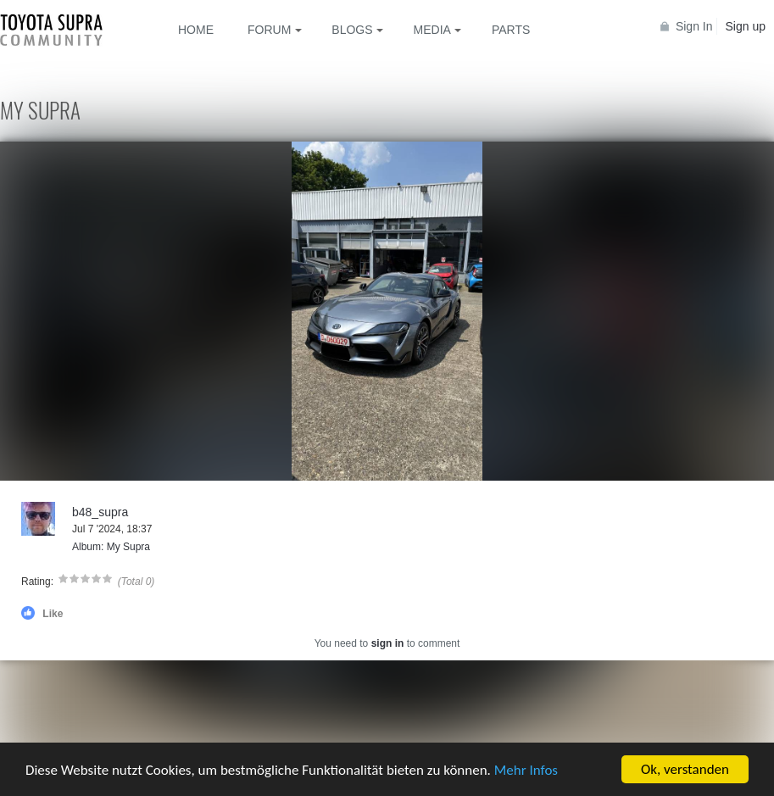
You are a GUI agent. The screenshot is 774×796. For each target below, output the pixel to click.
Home (196, 29)
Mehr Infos (526, 771)
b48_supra (100, 512)
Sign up (746, 26)
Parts (511, 29)
